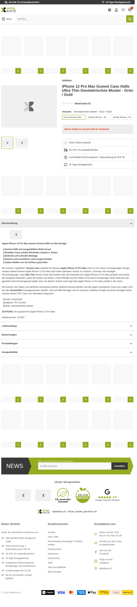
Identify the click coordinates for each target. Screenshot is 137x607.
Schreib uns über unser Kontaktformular (110, 543)
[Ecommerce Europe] (43, 495)
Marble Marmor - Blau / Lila (99, 117)
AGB (50, 562)
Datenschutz (54, 558)
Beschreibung (67, 223)
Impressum (53, 553)
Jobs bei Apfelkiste (57, 567)
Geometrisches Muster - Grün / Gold (74, 117)
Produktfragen (67, 343)
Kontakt (51, 532)
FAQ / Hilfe (53, 537)
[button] (6, 19)
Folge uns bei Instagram (105, 561)
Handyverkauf (54, 549)
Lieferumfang (67, 326)
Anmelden (119, 466)
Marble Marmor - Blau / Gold (124, 117)
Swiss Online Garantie (80, 142)
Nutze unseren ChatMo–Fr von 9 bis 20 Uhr (110, 534)
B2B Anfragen (54, 572)
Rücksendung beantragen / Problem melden (65, 543)
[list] (67, 55)
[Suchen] (129, 18)
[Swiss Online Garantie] (23, 495)
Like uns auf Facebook (105, 552)
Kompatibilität (67, 352)
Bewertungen (67, 335)
